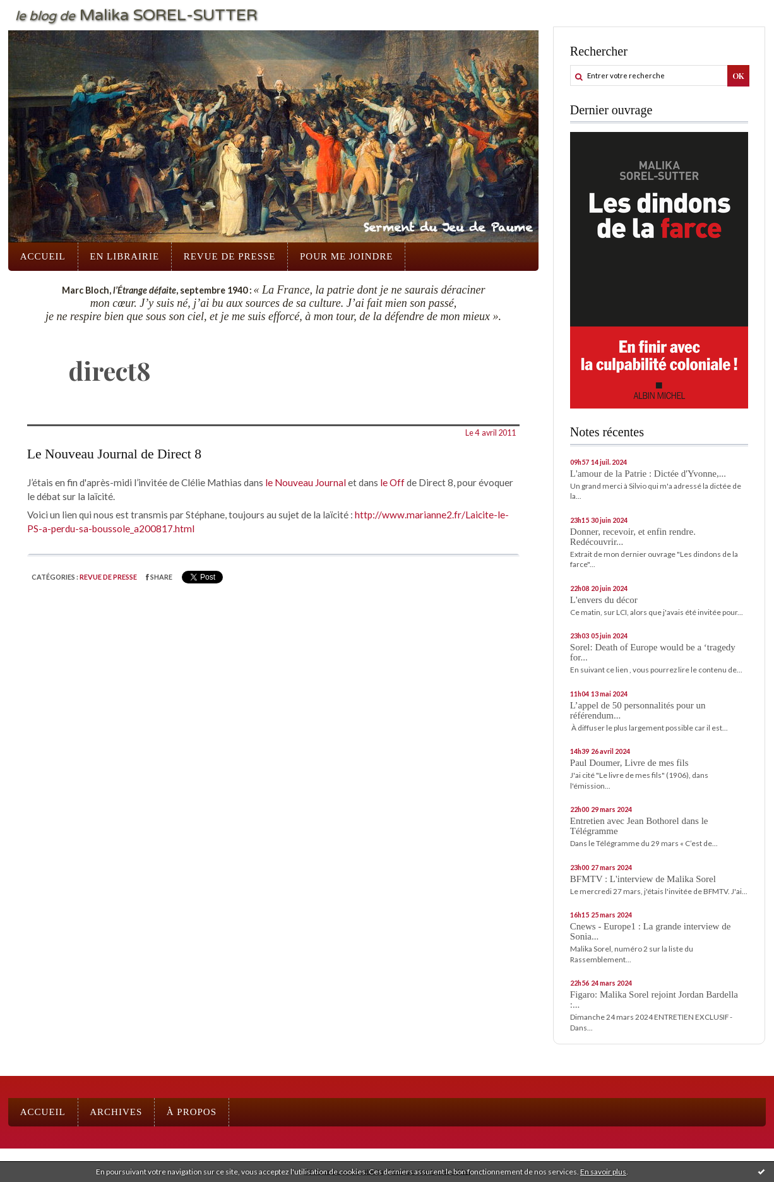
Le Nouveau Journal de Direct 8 (114, 454)
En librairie (124, 256)
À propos (192, 1112)
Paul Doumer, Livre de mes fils (629, 763)
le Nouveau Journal (305, 482)
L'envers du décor (604, 600)
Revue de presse (230, 256)
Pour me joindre (346, 256)
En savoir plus (603, 1171)
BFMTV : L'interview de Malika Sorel (643, 879)
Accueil (43, 256)
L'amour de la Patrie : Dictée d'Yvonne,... (648, 474)
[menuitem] (43, 256)
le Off (392, 482)
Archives (116, 1112)
